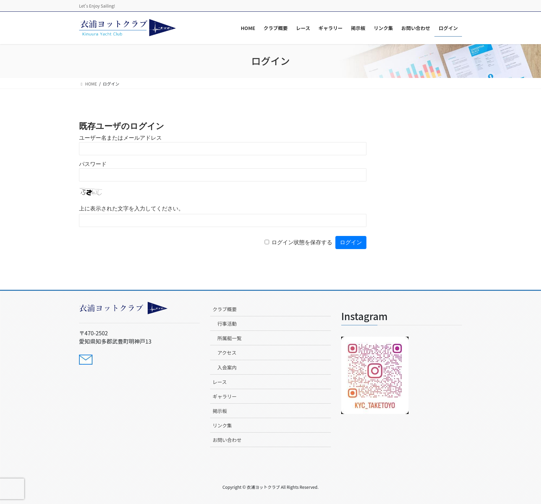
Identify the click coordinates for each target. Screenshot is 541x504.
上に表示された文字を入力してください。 (131, 208)
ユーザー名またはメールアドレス (120, 138)
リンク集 (222, 425)
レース (220, 381)
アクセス (226, 352)
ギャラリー (225, 396)
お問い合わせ (227, 439)
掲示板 (220, 410)
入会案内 (227, 367)
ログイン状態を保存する (302, 242)
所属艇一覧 (229, 338)
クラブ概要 (225, 309)
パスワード (93, 164)
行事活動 (227, 323)
